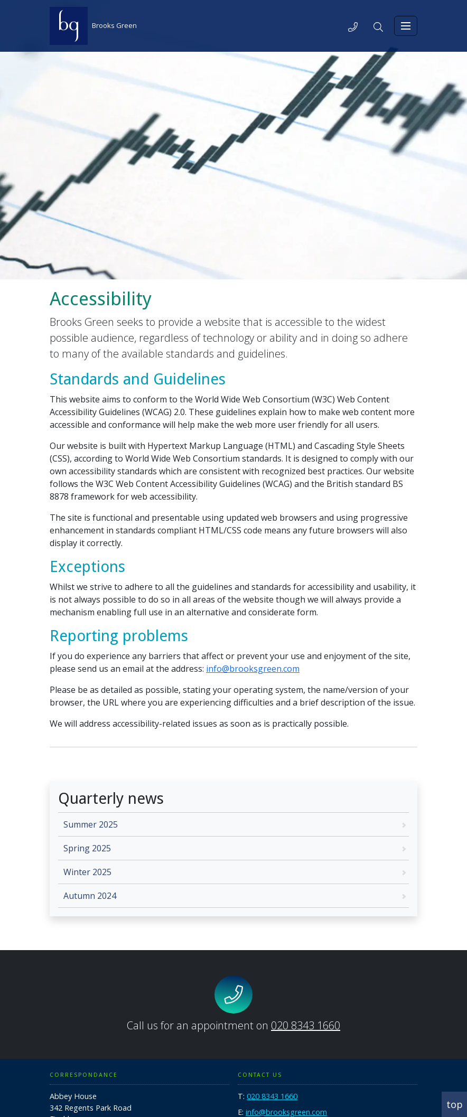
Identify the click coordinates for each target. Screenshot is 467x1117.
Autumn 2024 (89, 896)
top (454, 1104)
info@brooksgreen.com (253, 668)
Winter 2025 (87, 872)
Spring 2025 (87, 848)
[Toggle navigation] (405, 26)
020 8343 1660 (305, 1025)
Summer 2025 (90, 824)
